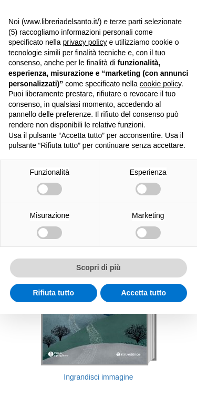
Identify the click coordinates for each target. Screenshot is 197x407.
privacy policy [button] (85, 42)
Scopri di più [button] (98, 267)
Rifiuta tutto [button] (53, 293)
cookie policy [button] (160, 84)
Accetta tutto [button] (143, 293)
